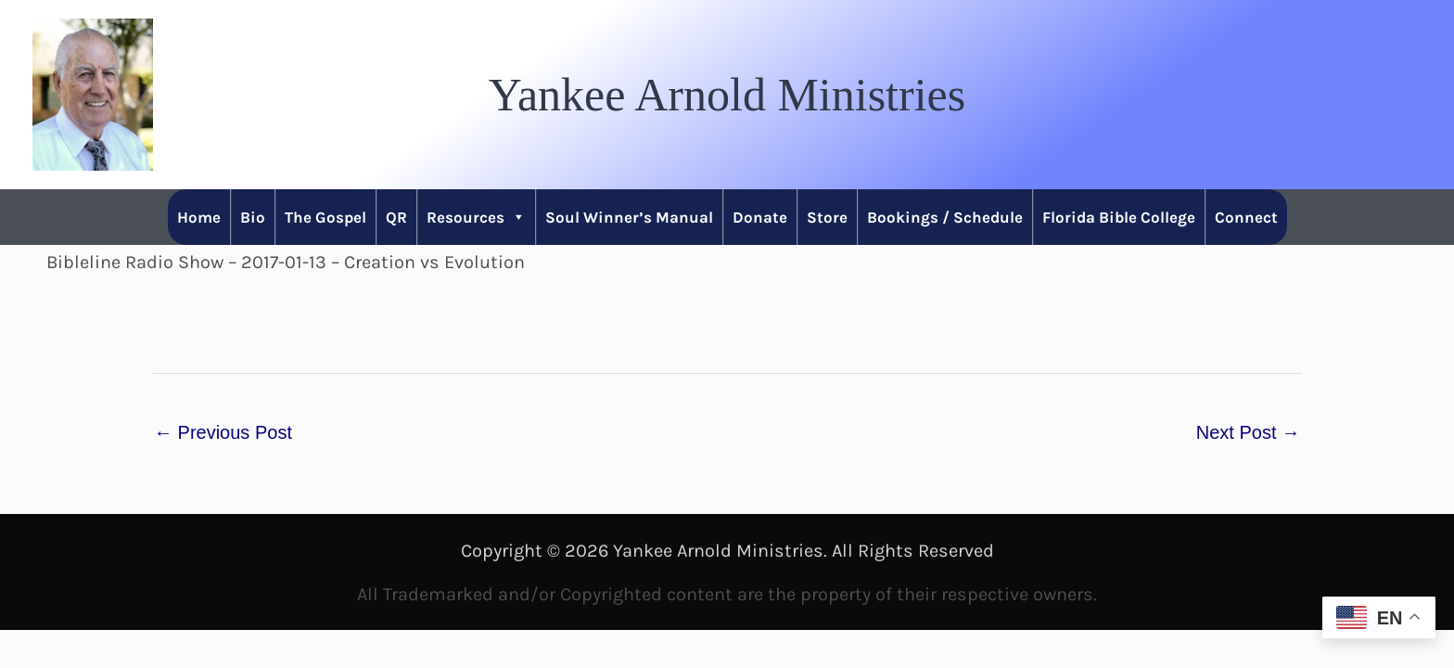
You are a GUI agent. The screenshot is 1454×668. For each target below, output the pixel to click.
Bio (252, 217)
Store (827, 217)
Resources (476, 217)
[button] (727, 94)
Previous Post (223, 432)
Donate (760, 217)
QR (396, 217)
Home (199, 217)
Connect (1246, 217)
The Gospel (325, 217)
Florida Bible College (1118, 217)
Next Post (1248, 432)
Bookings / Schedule (945, 217)
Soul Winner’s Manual (629, 217)
